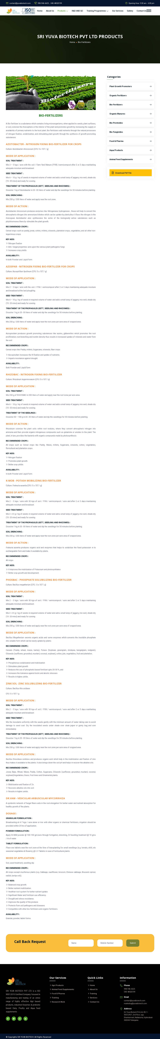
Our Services (117, 11)
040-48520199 (56, 3)
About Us (50, 11)
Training (55, 998)
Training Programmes (98, 11)
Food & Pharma (130, 141)
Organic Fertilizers (130, 95)
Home (39, 11)
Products (63, 11)
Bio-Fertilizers (130, 105)
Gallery (130, 11)
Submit (133, 943)
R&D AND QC (77, 11)
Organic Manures (130, 114)
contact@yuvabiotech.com (20, 3)
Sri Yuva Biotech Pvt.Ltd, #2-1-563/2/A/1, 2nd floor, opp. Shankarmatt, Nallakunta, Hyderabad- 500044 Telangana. (138, 1016)
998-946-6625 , (44, 3)
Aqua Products (130, 150)
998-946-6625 (129, 989)
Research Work (58, 1002)
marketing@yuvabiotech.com (135, 1003)
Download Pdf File (121, 172)
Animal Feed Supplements (130, 159)
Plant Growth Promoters (130, 86)
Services (93, 998)
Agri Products (58, 985)
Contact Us (141, 11)
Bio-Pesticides (130, 123)
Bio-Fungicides (130, 132)
